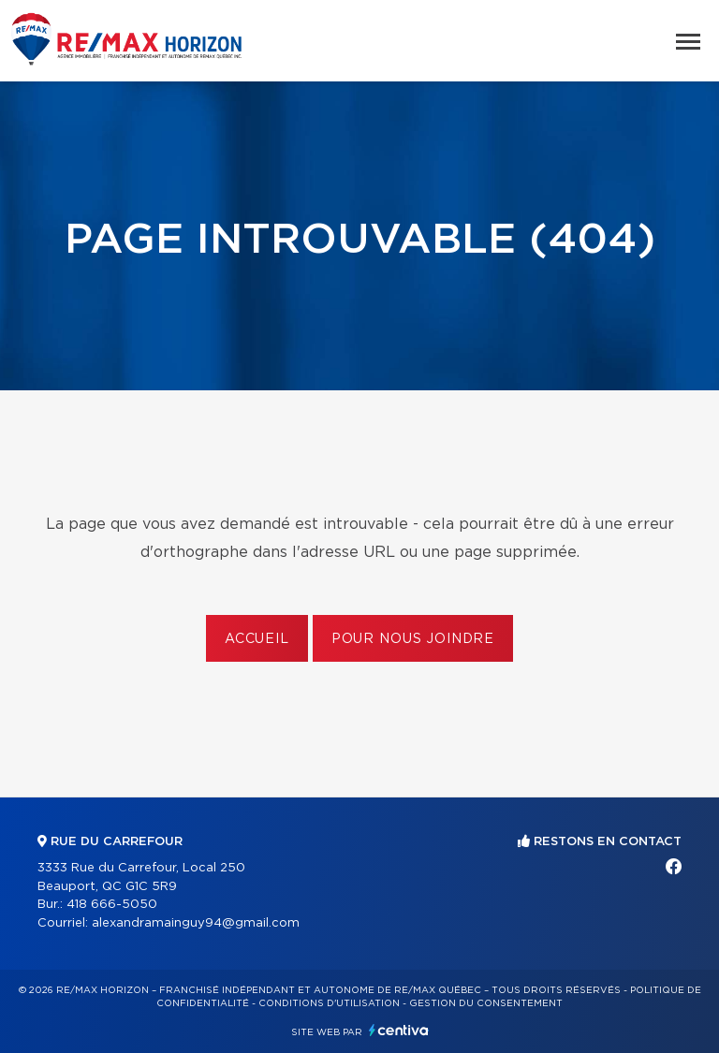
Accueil (257, 639)
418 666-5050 (111, 905)
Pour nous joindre (412, 639)
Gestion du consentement (486, 1003)
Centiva (399, 1030)
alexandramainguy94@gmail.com (196, 923)
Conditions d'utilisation (329, 1003)
